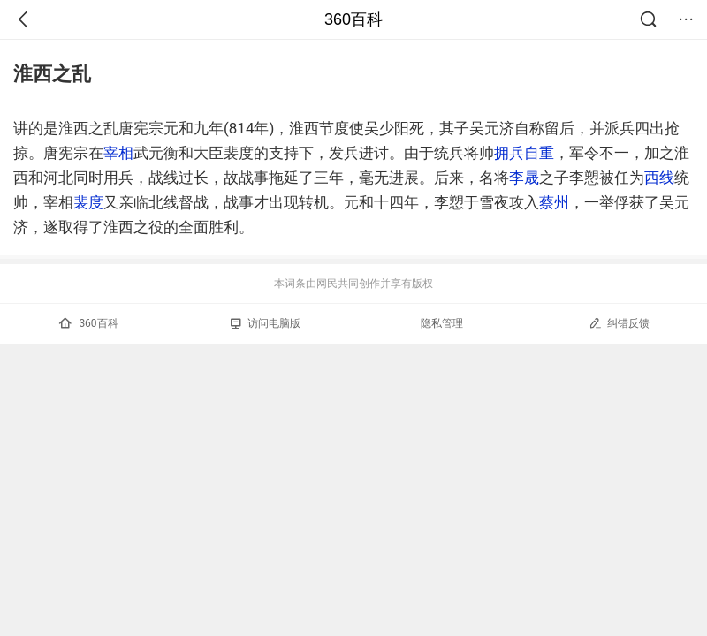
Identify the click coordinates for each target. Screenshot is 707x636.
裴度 (88, 202)
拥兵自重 (524, 153)
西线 (659, 177)
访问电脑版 (265, 323)
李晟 (524, 177)
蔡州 (554, 202)
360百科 (353, 19)
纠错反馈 (619, 322)
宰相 (118, 153)
